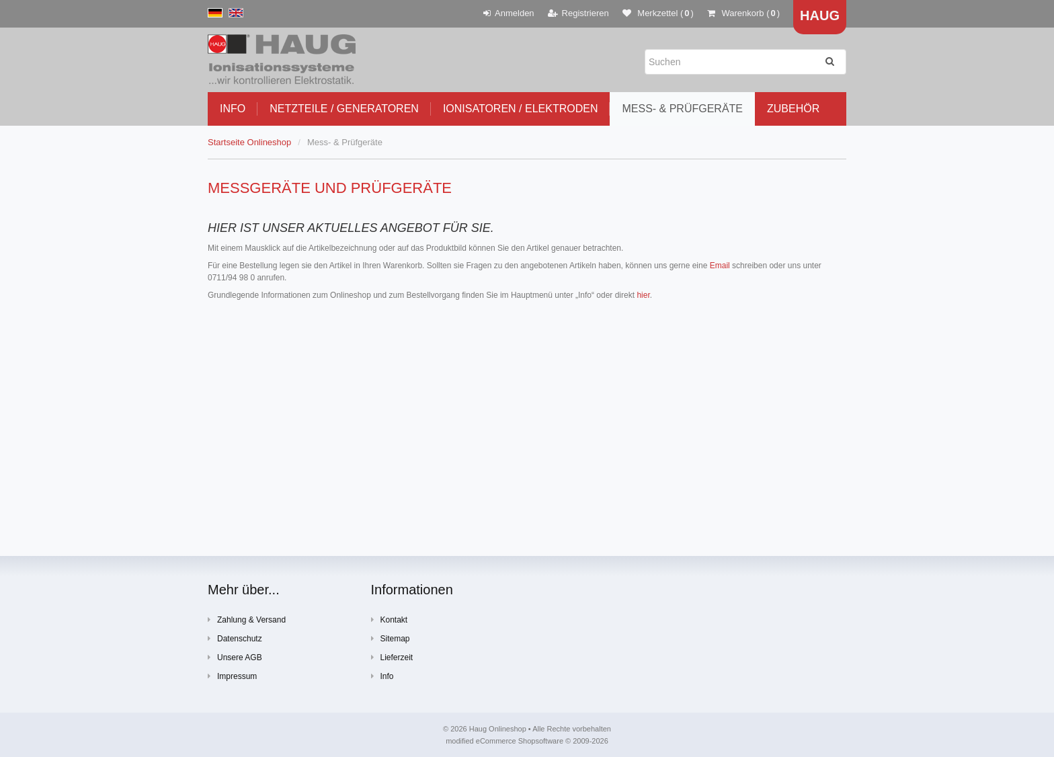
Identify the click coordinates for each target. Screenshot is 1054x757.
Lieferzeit (392, 657)
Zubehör (793, 108)
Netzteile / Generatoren (344, 108)
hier (643, 295)
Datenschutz (235, 638)
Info (232, 108)
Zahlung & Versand (247, 619)
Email (720, 265)
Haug (820, 15)
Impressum (232, 676)
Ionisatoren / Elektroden (520, 108)
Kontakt (389, 619)
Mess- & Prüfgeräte (682, 108)
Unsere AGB (235, 657)
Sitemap (390, 638)
